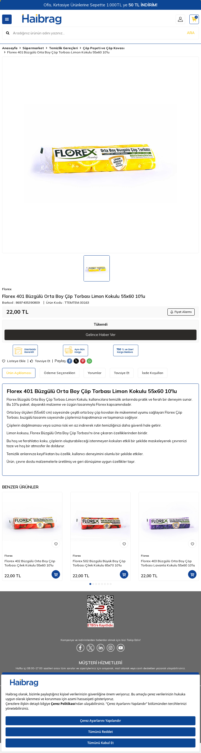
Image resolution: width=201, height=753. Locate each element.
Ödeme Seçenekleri (59, 373)
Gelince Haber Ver (101, 334)
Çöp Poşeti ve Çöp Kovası (103, 48)
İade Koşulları (152, 373)
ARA (191, 33)
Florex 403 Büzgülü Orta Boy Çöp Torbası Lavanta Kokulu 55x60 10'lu (168, 563)
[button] (90, 584)
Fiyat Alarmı (181, 312)
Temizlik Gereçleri (63, 48)
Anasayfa (9, 48)
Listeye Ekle (14, 361)
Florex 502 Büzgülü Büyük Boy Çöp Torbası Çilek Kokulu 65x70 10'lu (99, 563)
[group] (100, 155)
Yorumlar (94, 373)
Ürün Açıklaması (18, 373)
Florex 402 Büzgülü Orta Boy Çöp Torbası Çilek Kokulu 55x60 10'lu (29, 563)
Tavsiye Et (40, 361)
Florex (6, 289)
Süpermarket (33, 48)
